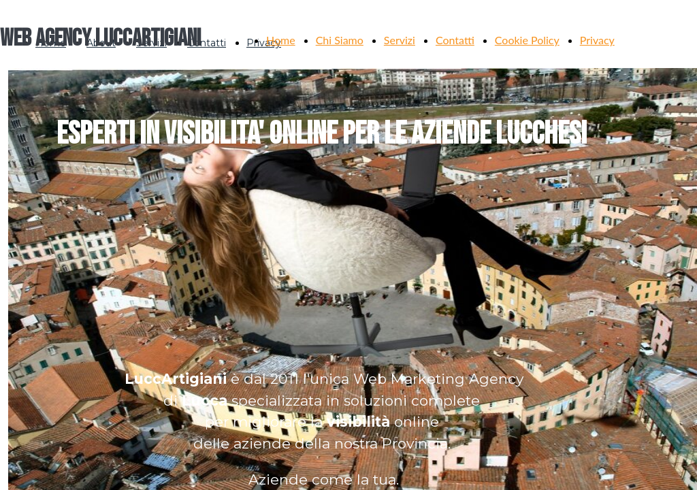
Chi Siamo (339, 39)
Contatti (455, 39)
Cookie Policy (527, 39)
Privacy (597, 39)
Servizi (399, 39)
